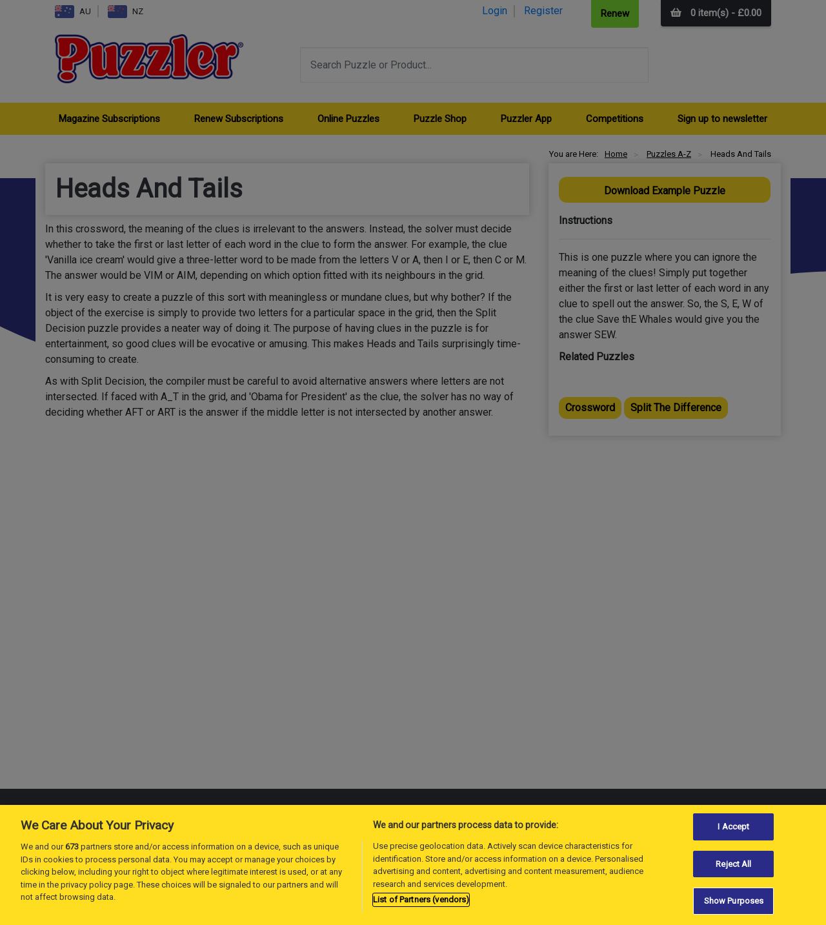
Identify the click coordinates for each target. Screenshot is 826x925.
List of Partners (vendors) (421, 899)
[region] (413, 865)
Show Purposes (734, 901)
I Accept (733, 826)
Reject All (733, 864)
